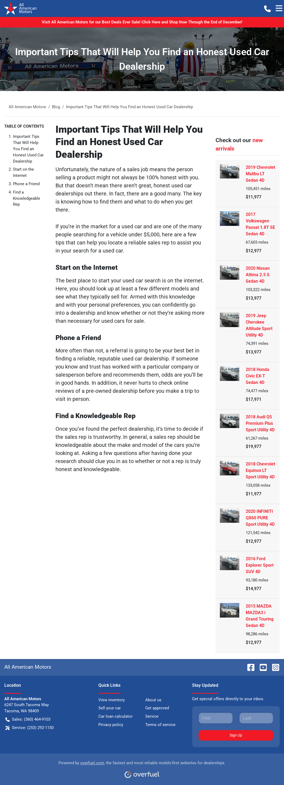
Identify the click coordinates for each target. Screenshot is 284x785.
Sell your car (109, 708)
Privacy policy (110, 724)
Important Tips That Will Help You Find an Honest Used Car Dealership (28, 148)
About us (153, 700)
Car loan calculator (115, 716)
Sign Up (236, 735)
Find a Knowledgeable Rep (26, 198)
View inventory (111, 700)
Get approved (157, 708)
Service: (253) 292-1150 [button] (29, 728)
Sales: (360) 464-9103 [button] (27, 719)
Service (151, 716)
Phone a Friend (26, 183)
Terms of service (160, 724)
